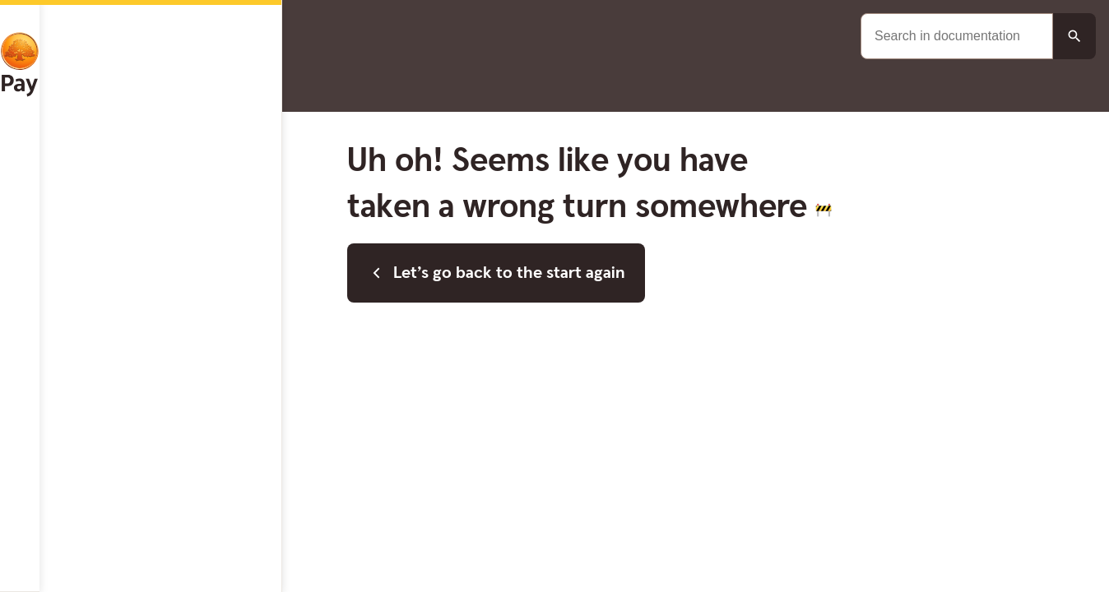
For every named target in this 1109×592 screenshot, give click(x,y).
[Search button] (1074, 36)
